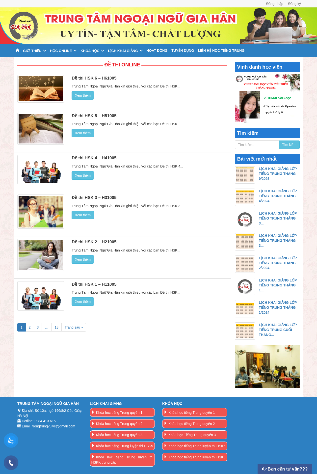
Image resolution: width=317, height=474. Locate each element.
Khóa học (89, 51)
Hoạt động (157, 51)
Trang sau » (74, 327)
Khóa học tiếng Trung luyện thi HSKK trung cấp (122, 459)
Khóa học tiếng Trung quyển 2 (119, 424)
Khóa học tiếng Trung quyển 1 (119, 413)
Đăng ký (294, 4)
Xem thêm (83, 95)
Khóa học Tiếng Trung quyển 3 (192, 435)
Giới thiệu (32, 51)
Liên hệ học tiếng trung (221, 51)
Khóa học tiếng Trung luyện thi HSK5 (124, 446)
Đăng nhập (274, 4)
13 (56, 327)
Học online (61, 51)
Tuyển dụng (182, 51)
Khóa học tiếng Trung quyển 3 (119, 435)
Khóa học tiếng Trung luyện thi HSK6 (196, 457)
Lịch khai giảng (123, 51)
